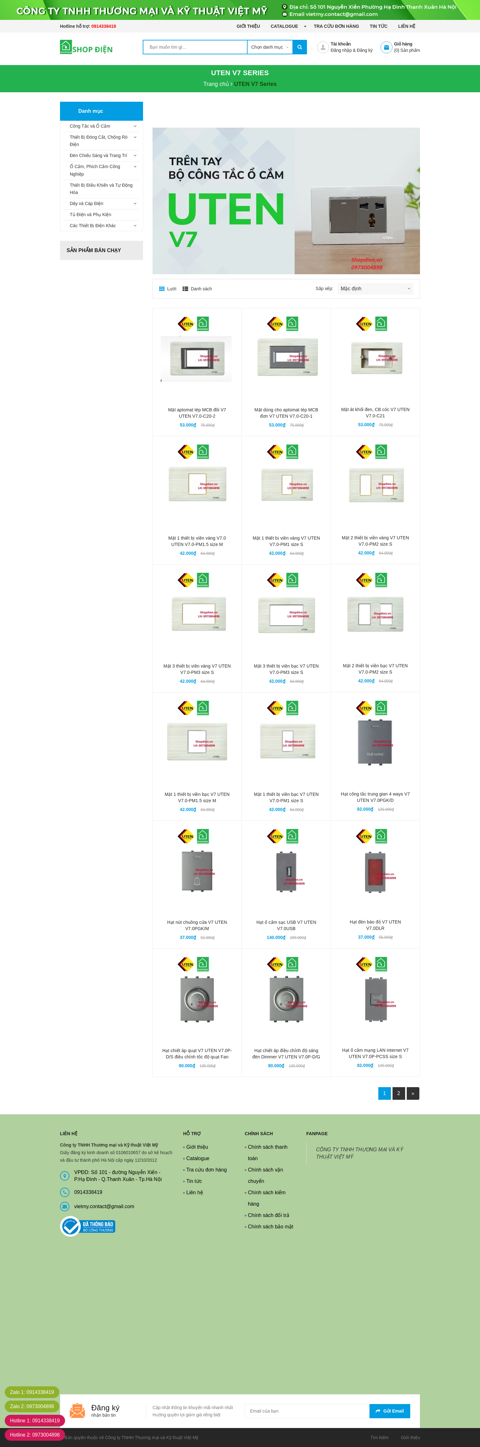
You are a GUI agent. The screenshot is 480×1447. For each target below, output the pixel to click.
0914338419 (103, 26)
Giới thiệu (248, 26)
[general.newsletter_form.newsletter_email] (327, 1411)
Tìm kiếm (379, 1437)
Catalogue (285, 26)
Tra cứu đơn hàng (336, 26)
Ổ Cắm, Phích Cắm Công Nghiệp (95, 170)
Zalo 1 (32, 1392)
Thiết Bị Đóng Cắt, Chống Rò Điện (99, 141)
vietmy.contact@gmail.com (104, 1206)
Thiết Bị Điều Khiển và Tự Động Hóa (101, 189)
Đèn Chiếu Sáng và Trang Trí (98, 155)
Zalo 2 (32, 1406)
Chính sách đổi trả (268, 1215)
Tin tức (378, 26)
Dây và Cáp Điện (86, 203)
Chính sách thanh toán (267, 1152)
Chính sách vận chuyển (265, 1175)
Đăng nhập (341, 50)
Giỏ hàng (403, 43)
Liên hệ (406, 26)
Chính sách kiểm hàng (266, 1198)
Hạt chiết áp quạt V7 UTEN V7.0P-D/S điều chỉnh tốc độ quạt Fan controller (197, 1057)
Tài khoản (341, 43)
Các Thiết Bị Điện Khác (93, 225)
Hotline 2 (35, 1435)
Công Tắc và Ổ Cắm (90, 126)
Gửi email (390, 1411)
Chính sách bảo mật (270, 1226)
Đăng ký (365, 50)
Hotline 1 (35, 1420)
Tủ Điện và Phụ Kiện (90, 214)
